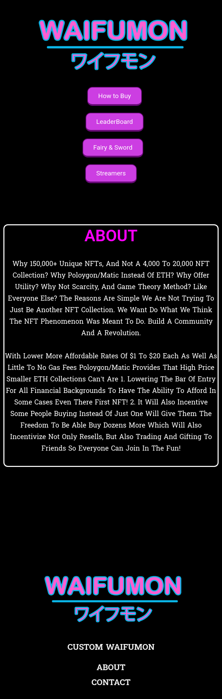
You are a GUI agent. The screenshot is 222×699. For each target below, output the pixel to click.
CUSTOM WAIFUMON (111, 647)
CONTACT (110, 682)
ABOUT (111, 667)
